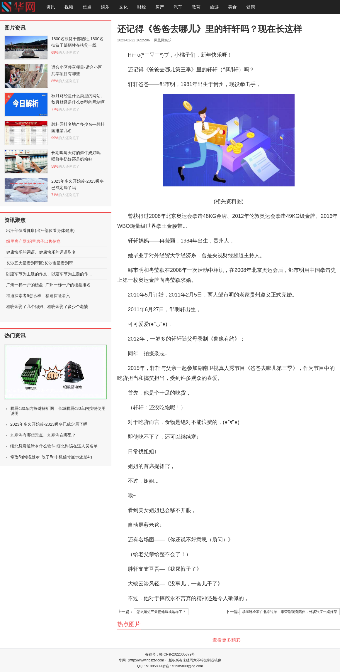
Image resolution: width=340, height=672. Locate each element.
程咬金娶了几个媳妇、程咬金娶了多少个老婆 (47, 306)
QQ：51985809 (149, 666)
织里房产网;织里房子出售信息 (33, 241)
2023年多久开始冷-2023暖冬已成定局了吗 (48, 424)
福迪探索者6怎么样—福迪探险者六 (38, 295)
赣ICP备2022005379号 (177, 654)
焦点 (87, 6)
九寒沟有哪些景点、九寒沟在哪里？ (43, 435)
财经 (141, 6)
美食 (232, 6)
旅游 (214, 6)
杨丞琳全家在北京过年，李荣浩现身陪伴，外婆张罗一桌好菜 (289, 612)
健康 (250, 6)
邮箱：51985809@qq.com (182, 666)
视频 (68, 6)
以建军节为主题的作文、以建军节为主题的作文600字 (50, 274)
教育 (196, 6)
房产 (159, 6)
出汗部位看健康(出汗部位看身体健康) (40, 230)
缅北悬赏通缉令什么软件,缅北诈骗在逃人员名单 (54, 446)
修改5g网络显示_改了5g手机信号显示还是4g (51, 456)
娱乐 (105, 6)
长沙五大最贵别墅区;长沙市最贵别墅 (39, 263)
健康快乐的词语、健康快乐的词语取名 (41, 252)
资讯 (50, 6)
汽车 (178, 6)
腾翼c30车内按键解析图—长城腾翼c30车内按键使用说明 (58, 411)
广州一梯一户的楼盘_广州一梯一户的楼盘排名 (48, 284)
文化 (123, 6)
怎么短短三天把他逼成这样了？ (161, 612)
